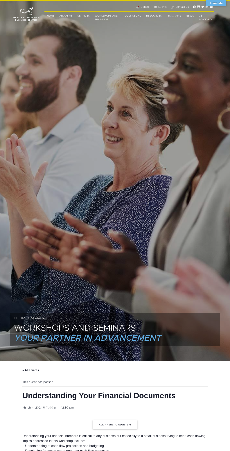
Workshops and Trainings (106, 18)
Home (51, 16)
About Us (66, 16)
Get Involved (205, 18)
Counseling (133, 16)
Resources (154, 16)
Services (83, 16)
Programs (174, 16)
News (190, 16)
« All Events (30, 370)
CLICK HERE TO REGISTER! (115, 424)
